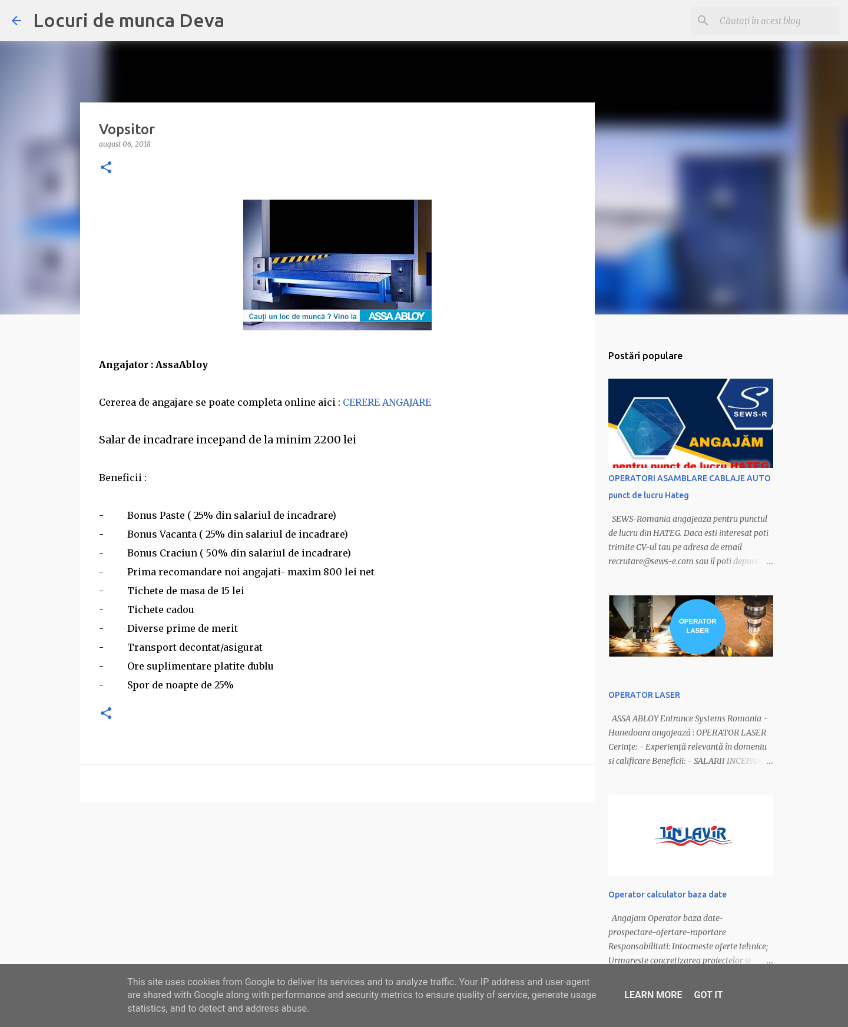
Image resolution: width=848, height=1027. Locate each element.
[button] (106, 168)
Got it (708, 995)
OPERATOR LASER (644, 695)
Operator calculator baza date (667, 894)
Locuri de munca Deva (128, 20)
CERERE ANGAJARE (387, 402)
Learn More (653, 995)
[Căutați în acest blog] (777, 20)
